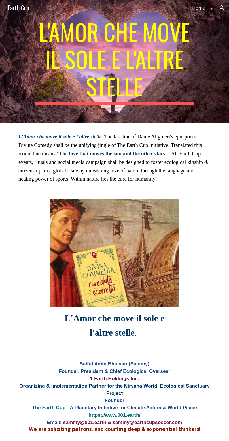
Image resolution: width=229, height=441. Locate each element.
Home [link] (198, 8)
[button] (222, 8)
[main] (114, 62)
